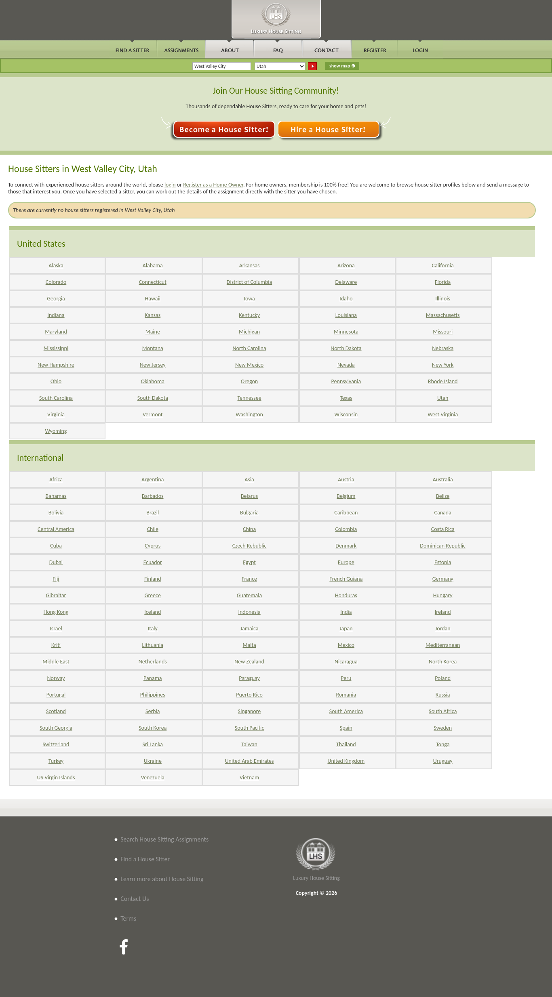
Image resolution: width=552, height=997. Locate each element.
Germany (442, 578)
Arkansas (249, 265)
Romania (346, 694)
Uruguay (443, 761)
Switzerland (56, 744)
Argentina (152, 479)
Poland (443, 678)
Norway (56, 678)
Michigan (249, 331)
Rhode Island (442, 381)
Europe (346, 562)
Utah (443, 398)
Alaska (55, 265)
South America (346, 711)
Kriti (56, 645)
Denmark (345, 545)
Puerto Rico (249, 694)
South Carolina (56, 398)
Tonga (442, 744)
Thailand (346, 744)
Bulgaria (249, 512)
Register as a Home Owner (213, 184)
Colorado (56, 282)
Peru (346, 678)
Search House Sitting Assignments (164, 839)
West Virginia (443, 414)
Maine (152, 331)
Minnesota (346, 331)
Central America (56, 529)
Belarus (249, 496)
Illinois (442, 298)
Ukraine (153, 761)
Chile (152, 529)
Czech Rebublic (249, 545)
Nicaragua (346, 661)
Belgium (346, 496)
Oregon (249, 381)
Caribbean (346, 512)
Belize (442, 496)
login (170, 184)
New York (443, 364)
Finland (152, 578)
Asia (249, 479)
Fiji (56, 578)
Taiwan (249, 744)
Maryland (56, 331)
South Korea (152, 727)
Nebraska (442, 348)
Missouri (443, 331)
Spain (346, 727)
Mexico (346, 645)
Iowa (249, 298)
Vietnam (249, 777)
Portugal (56, 694)
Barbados (152, 496)
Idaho (345, 298)
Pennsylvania (346, 381)
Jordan (443, 628)
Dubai (56, 562)
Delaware (346, 282)
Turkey (55, 761)
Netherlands (153, 661)
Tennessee (249, 398)
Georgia (56, 298)
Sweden (443, 727)
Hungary (443, 595)
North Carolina (249, 348)
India (346, 612)
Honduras (346, 595)
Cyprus (152, 545)
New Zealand (249, 661)
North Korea (443, 661)
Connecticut (152, 282)
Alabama (153, 265)
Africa (56, 479)
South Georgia (56, 727)
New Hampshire (56, 364)
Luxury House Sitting (316, 878)
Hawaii (152, 298)
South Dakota (152, 398)
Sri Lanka (153, 744)
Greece (153, 595)
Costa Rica (443, 529)
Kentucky (249, 315)
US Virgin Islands (56, 777)
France (249, 578)
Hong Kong (56, 612)
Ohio (56, 381)
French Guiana (345, 578)
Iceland (152, 612)
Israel (56, 628)
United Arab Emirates (249, 761)
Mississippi (56, 348)
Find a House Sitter (145, 859)
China (249, 529)
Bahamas (56, 496)
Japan (346, 628)
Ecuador (152, 562)
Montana (152, 348)
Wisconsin (346, 414)
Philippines (152, 694)
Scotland (56, 711)
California (443, 265)
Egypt (249, 562)
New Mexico (249, 364)
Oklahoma (152, 381)
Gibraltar (56, 595)
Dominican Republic (443, 545)
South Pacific (249, 727)
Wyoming (56, 431)
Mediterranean (443, 645)
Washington (249, 414)
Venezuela (152, 777)
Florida (443, 282)
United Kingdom (345, 761)
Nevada (346, 364)
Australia (443, 479)
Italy (153, 628)
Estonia (442, 562)
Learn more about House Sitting (161, 879)
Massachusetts (443, 315)
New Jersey (153, 364)
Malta (249, 645)
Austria (346, 479)
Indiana (55, 315)
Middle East (56, 661)
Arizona (346, 265)
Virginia (56, 414)
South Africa (443, 711)
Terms (128, 918)
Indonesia (249, 612)
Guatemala (249, 595)
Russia (443, 694)
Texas (346, 398)
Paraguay (249, 678)
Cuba (56, 545)
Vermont (153, 414)
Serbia (152, 711)
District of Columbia (249, 282)
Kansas (152, 315)
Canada (442, 512)
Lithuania (152, 645)
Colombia (346, 529)
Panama (152, 678)
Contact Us (134, 899)
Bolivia (56, 512)
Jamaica (249, 628)
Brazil (152, 512)
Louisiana (346, 315)
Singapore (249, 711)
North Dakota (346, 348)
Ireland (443, 612)
